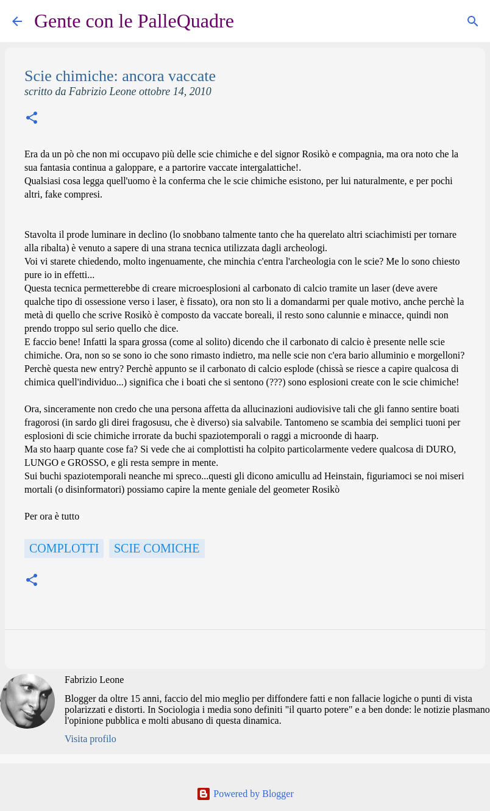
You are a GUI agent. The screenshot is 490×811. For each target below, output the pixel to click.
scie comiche (157, 548)
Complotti (64, 548)
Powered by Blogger (245, 793)
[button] (31, 119)
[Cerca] (251, 21)
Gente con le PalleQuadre (134, 21)
